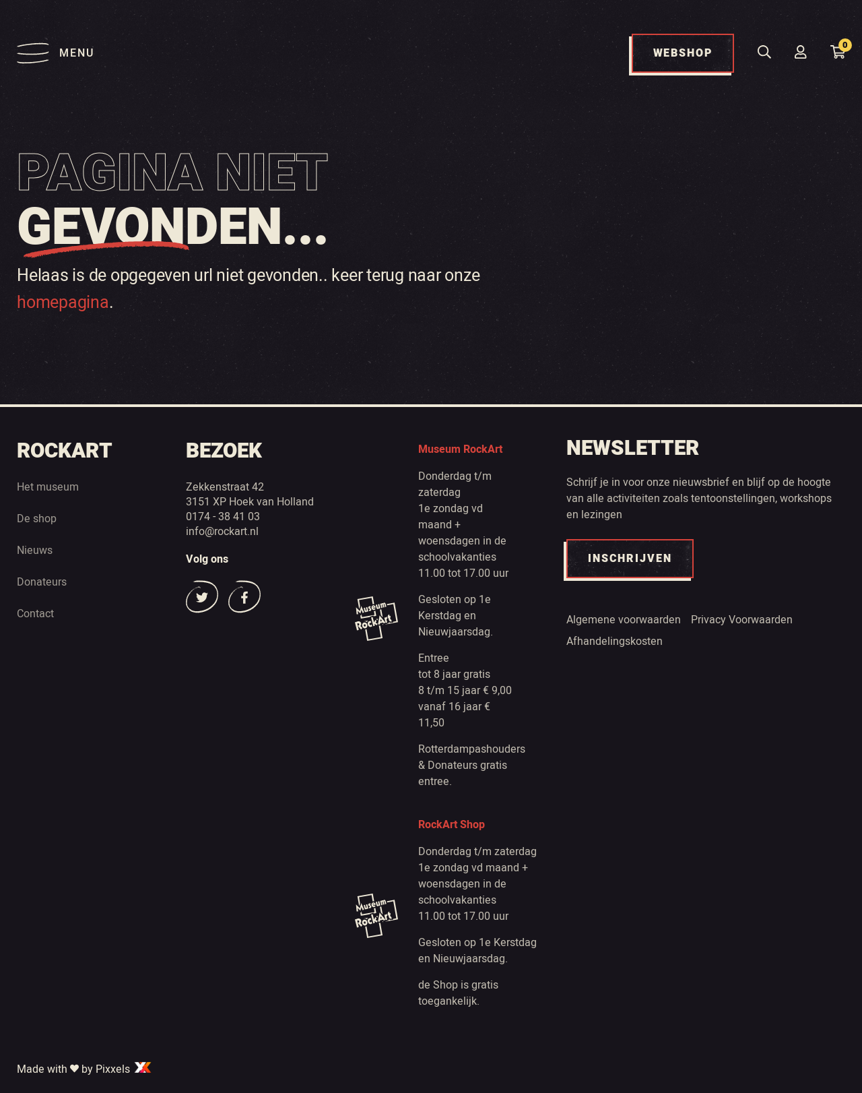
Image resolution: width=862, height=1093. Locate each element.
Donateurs (42, 581)
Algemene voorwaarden (623, 619)
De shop (37, 518)
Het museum (48, 486)
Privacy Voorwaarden (742, 619)
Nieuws (35, 549)
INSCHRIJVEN (630, 559)
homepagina (63, 301)
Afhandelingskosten (614, 640)
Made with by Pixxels (85, 1068)
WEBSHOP (682, 53)
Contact (35, 613)
